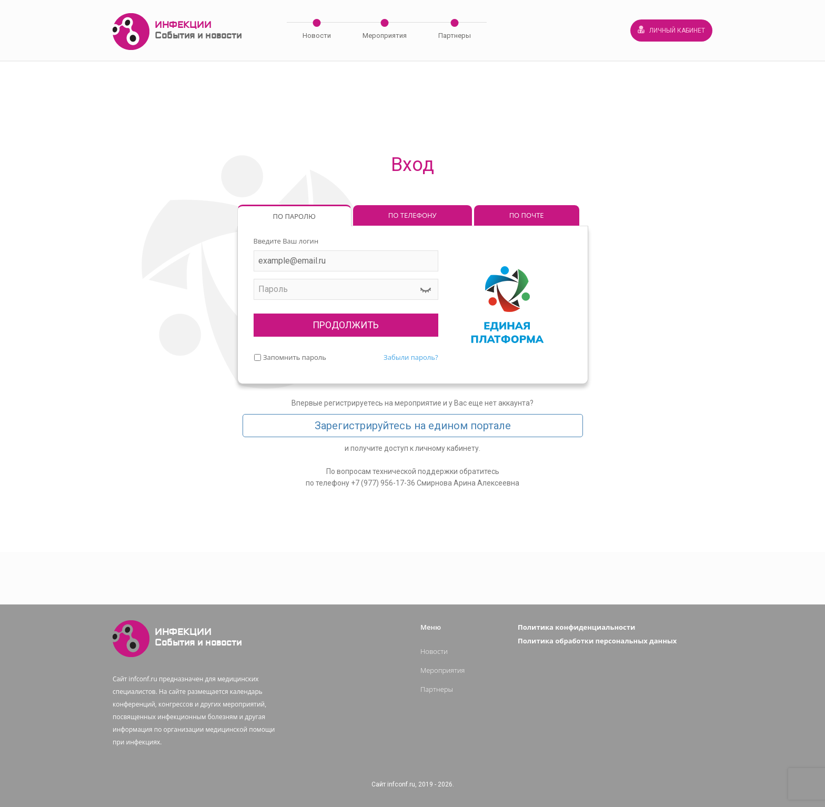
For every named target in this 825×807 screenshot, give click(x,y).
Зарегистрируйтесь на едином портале (413, 425)
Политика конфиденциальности (576, 627)
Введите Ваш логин (286, 241)
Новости (317, 35)
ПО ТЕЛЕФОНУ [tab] (412, 215)
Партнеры (454, 35)
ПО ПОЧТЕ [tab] (526, 215)
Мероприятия (385, 35)
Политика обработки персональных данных (597, 640)
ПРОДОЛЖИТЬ (346, 324)
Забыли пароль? (411, 357)
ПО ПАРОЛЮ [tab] (294, 216)
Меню (430, 627)
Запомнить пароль (294, 357)
